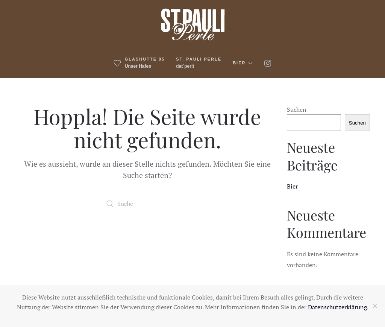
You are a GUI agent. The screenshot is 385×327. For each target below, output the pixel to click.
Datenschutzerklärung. (338, 307)
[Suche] (147, 203)
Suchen (296, 109)
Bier (292, 186)
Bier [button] (243, 63)
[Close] (374, 306)
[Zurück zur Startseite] (193, 24)
